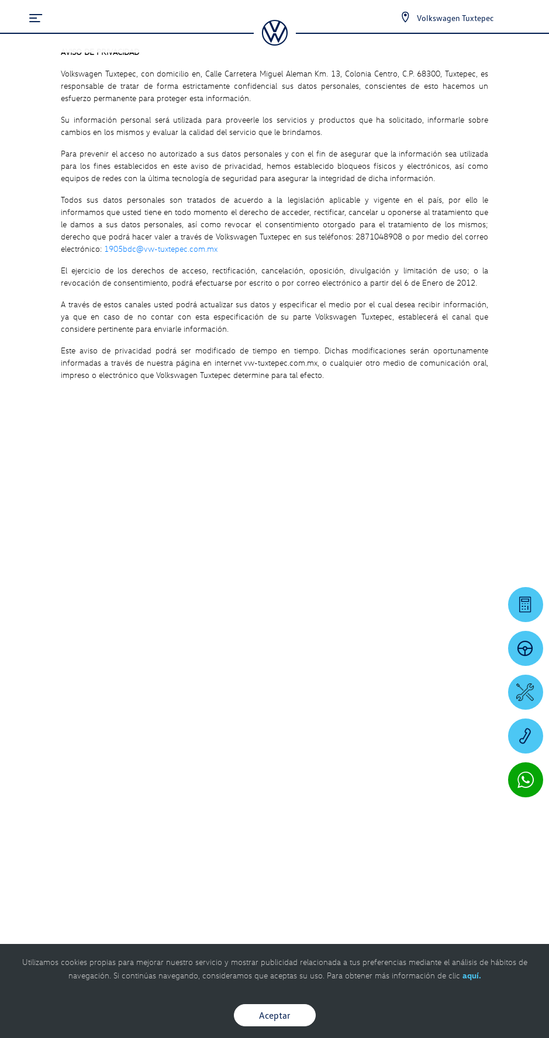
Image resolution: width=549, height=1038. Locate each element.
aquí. (471, 975)
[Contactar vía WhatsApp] (525, 779)
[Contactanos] (395, 17)
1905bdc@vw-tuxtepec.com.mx (160, 249)
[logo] (274, 42)
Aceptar (275, 1015)
